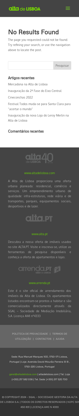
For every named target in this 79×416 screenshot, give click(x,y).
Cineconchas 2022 (20, 97)
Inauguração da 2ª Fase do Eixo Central (35, 91)
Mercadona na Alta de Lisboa (28, 84)
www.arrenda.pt (39, 283)
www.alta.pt (40, 234)
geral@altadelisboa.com (23, 374)
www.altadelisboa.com (39, 173)
